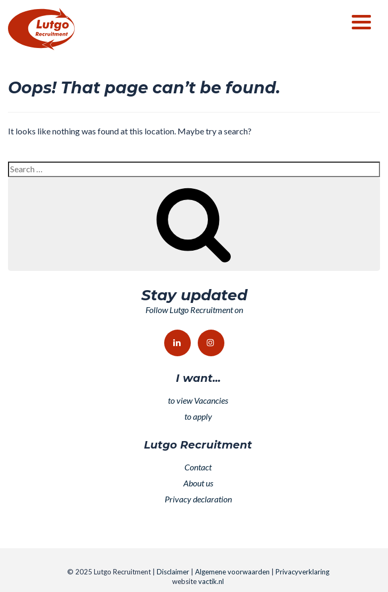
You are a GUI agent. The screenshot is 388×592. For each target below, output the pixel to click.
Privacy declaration (198, 499)
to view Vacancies (198, 400)
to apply (198, 416)
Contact (198, 467)
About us (198, 483)
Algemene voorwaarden (232, 571)
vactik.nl (211, 581)
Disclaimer (173, 571)
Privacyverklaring (302, 571)
